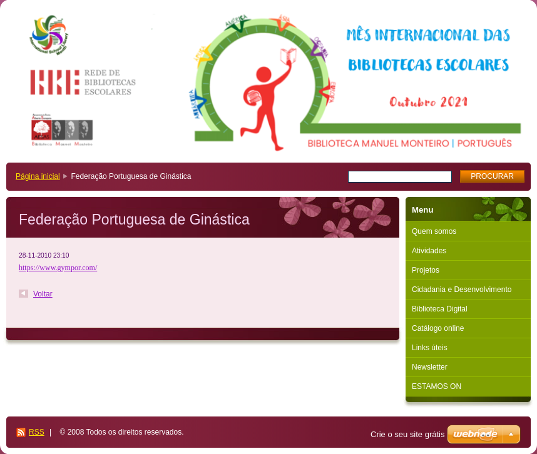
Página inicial (38, 176)
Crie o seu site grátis (408, 434)
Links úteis (429, 347)
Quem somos (434, 231)
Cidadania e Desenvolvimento (461, 289)
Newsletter (429, 367)
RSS (36, 432)
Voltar (43, 294)
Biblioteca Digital (440, 309)
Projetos (425, 270)
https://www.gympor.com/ (58, 267)
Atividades (429, 250)
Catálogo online (438, 328)
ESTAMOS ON (436, 386)
